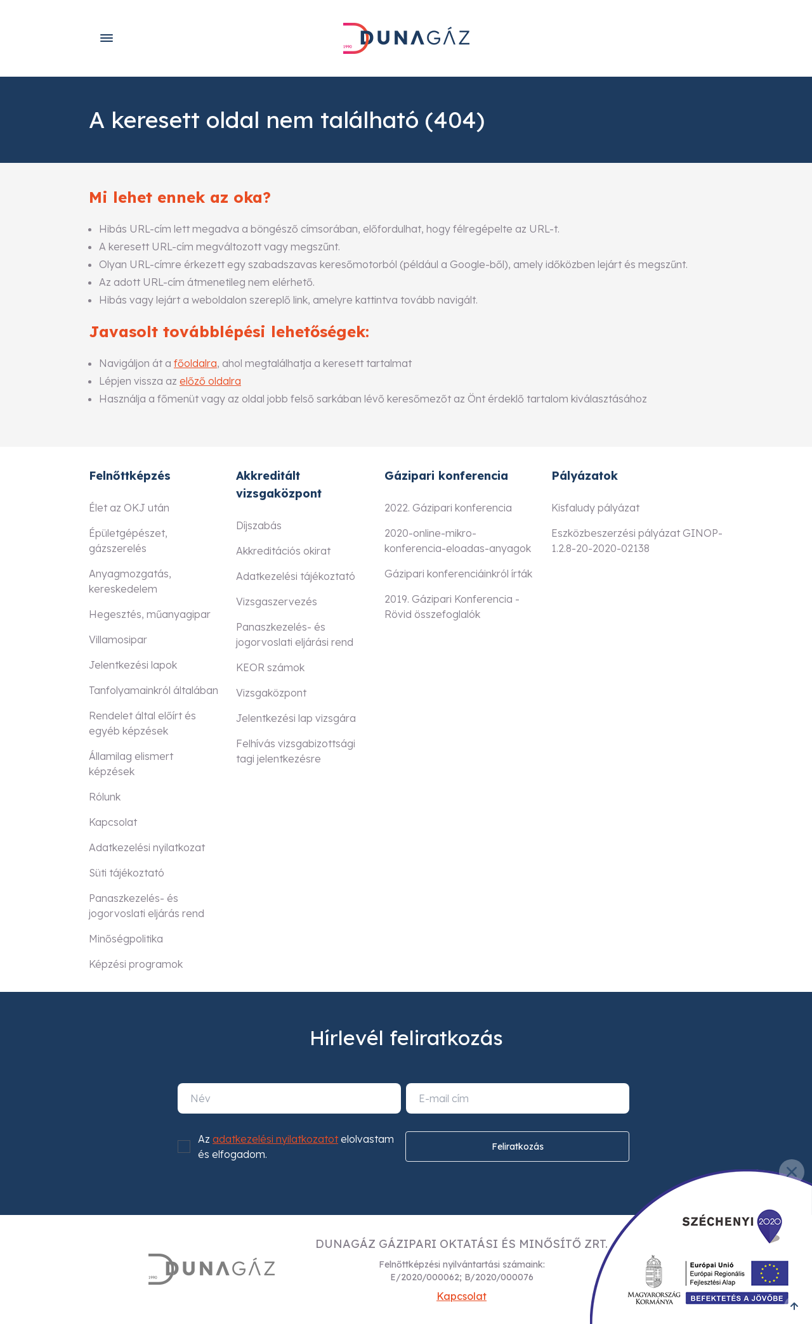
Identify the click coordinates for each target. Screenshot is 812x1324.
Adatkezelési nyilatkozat (147, 847)
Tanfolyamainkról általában (153, 690)
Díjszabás (259, 525)
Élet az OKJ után (129, 507)
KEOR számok (270, 667)
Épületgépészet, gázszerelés (128, 541)
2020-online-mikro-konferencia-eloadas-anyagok (457, 541)
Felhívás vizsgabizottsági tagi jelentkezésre (295, 751)
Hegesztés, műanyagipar (150, 614)
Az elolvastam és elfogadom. (296, 1146)
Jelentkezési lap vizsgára (296, 718)
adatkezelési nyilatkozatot (275, 1139)
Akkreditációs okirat (283, 550)
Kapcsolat (113, 822)
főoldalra (195, 363)
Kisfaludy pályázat (595, 507)
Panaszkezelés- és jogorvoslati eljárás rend (146, 906)
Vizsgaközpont (271, 692)
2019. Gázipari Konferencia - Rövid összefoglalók (452, 606)
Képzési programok (136, 964)
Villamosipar (118, 639)
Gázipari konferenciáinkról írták (458, 573)
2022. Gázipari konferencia (448, 507)
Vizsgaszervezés (276, 601)
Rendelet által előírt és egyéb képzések (142, 723)
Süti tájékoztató (126, 872)
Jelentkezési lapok (133, 665)
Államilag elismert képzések (131, 764)
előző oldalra (210, 381)
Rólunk (105, 796)
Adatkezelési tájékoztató (295, 576)
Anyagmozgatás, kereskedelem (130, 581)
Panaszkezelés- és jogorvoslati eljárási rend (294, 634)
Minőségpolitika (126, 938)
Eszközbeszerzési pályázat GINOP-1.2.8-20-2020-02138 (637, 541)
